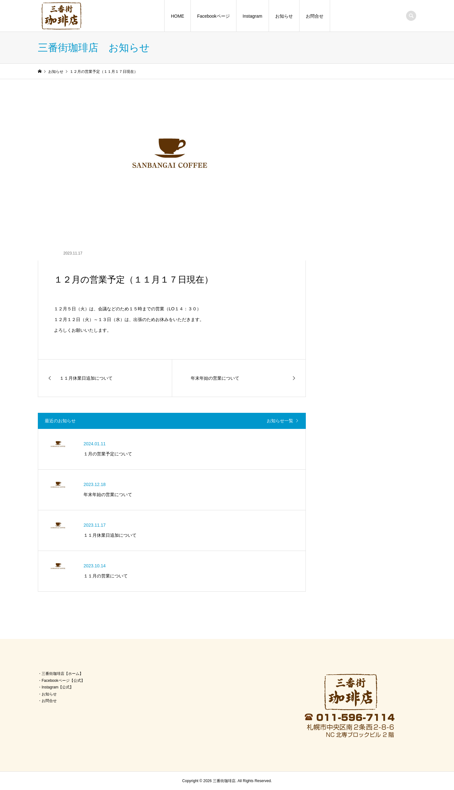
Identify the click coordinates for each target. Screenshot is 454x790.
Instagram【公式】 (57, 687)
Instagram (252, 16)
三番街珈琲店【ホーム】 (62, 673)
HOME (177, 16)
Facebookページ (213, 16)
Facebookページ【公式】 (63, 680)
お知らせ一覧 (280, 420)
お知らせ (284, 16)
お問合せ (314, 16)
